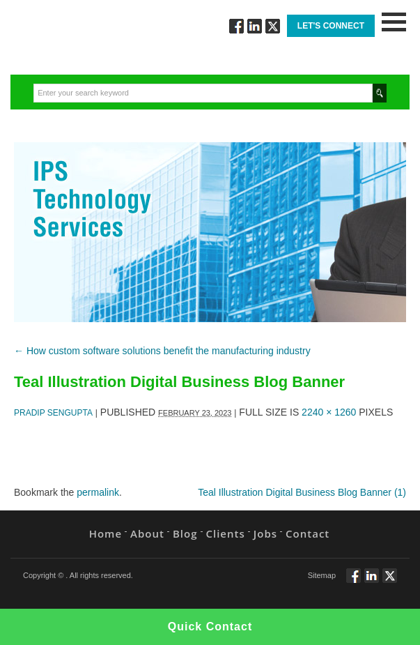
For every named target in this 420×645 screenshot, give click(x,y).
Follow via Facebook (236, 26)
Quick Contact (210, 626)
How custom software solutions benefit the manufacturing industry (162, 350)
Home (105, 533)
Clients (225, 533)
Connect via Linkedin (254, 26)
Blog (185, 533)
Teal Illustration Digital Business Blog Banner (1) (302, 492)
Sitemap (322, 575)
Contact (307, 533)
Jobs (265, 533)
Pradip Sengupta (53, 413)
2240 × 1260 (329, 412)
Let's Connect (330, 26)
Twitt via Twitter (272, 26)
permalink (98, 492)
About (147, 533)
